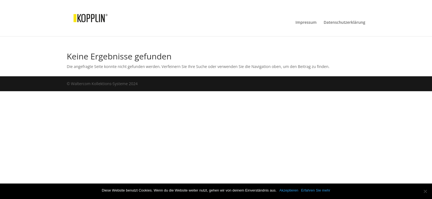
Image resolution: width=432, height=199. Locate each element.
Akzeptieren (289, 190)
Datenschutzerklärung (344, 22)
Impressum (305, 22)
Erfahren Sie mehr (315, 190)
